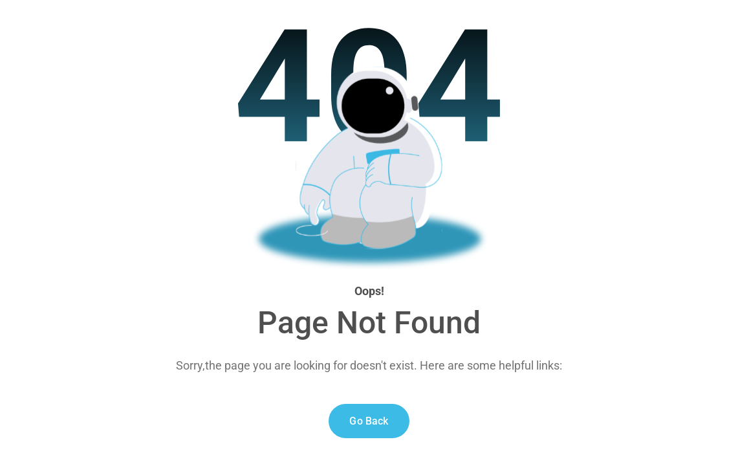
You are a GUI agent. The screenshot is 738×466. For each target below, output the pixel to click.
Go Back (369, 421)
